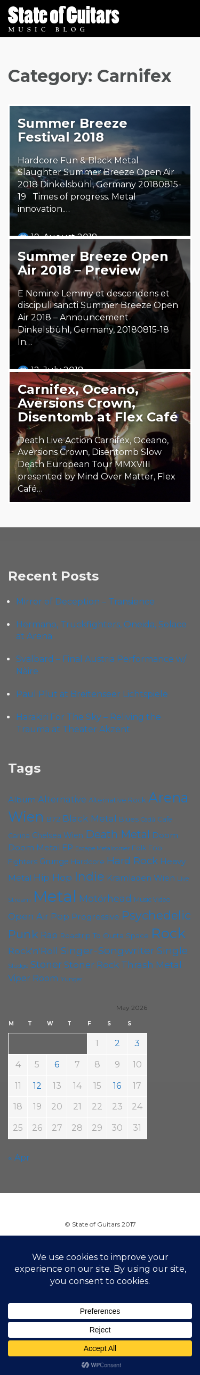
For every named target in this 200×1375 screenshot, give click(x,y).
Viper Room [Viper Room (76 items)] (33, 978)
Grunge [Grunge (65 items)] (54, 861)
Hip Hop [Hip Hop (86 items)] (53, 877)
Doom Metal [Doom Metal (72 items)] (34, 847)
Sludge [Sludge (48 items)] (18, 966)
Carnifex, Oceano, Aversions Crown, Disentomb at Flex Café (98, 403)
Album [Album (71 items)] (22, 799)
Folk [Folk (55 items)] (139, 848)
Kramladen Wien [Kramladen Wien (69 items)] (141, 878)
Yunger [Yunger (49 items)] (72, 979)
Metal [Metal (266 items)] (55, 896)
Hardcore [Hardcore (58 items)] (88, 861)
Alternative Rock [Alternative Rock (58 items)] (117, 800)
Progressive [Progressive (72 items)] (95, 917)
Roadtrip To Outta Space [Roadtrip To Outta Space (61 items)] (104, 935)
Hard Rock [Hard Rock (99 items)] (132, 861)
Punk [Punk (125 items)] (23, 934)
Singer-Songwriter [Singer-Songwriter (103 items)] (107, 950)
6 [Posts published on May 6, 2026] (56, 1064)
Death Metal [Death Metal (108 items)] (117, 834)
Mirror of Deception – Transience (85, 602)
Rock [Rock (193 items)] (168, 933)
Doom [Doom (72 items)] (165, 835)
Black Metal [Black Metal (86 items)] (89, 818)
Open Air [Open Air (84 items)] (28, 916)
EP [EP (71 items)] (67, 847)
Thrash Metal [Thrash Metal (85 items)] (151, 964)
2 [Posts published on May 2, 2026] (117, 1043)
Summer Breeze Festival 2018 (72, 130)
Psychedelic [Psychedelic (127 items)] (156, 915)
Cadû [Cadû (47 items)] (148, 819)
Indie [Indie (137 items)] (89, 876)
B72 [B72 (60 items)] (53, 819)
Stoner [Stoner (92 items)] (46, 965)
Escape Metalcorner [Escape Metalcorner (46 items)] (102, 848)
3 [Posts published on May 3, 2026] (137, 1043)
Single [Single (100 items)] (172, 951)
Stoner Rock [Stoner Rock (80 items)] (91, 964)
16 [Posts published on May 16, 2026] (117, 1086)
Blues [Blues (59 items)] (129, 819)
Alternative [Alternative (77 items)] (62, 799)
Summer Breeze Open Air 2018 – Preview (93, 263)
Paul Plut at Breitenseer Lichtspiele (92, 694)
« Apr (19, 1158)
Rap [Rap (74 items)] (49, 935)
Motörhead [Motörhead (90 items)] (105, 898)
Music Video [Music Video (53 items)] (152, 900)
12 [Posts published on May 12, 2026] (37, 1086)
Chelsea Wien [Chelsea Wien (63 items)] (57, 835)
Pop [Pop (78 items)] (60, 916)
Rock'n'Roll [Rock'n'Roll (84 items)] (33, 950)
